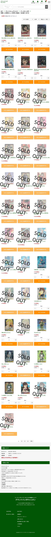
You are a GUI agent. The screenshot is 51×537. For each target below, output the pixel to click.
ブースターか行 (24, 11)
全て (2, 11)
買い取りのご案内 (10, 514)
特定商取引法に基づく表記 (23, 521)
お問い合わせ (20, 519)
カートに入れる (9, 49)
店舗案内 (19, 514)
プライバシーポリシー (22, 516)
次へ (32, 441)
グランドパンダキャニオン (4, 2)
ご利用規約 (19, 524)
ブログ (18, 526)
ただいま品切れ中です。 (9, 110)
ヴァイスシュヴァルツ (12, 11)
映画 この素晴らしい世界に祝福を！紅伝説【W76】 (15, 13)
